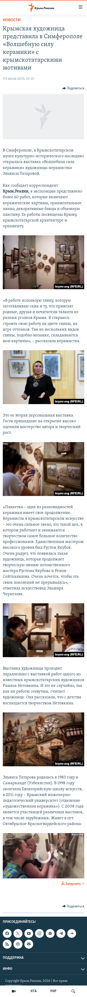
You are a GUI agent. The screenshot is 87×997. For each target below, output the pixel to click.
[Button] (73, 88)
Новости (12, 20)
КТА (34, 991)
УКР (53, 991)
